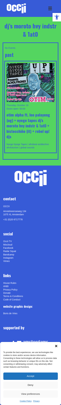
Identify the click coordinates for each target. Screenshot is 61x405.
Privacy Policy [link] (10, 289)
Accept (30, 376)
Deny (30, 385)
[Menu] (50, 8)
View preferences (30, 393)
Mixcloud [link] (7, 244)
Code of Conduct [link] (11, 299)
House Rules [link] (9, 283)
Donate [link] (7, 293)
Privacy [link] (36, 401)
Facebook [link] (8, 248)
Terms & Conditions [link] (13, 296)
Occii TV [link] (7, 241)
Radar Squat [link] (9, 251)
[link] (57, 17)
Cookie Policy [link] (26, 401)
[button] (56, 346)
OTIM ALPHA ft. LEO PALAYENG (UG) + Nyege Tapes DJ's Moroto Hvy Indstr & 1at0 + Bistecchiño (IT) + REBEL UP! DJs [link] (28, 125)
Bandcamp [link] (8, 254)
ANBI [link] (6, 286)
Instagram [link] (8, 258)
